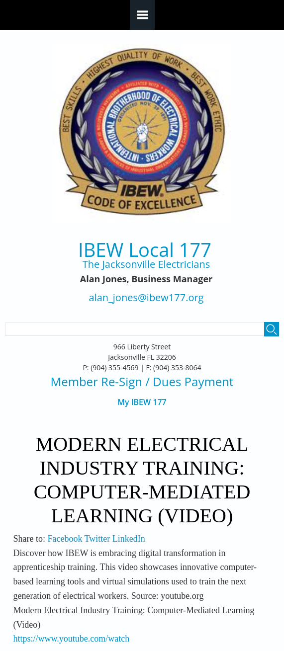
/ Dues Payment (187, 381)
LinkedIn (128, 539)
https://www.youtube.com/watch (71, 639)
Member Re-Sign (96, 381)
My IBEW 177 (142, 402)
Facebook (64, 539)
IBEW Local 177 (144, 250)
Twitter (97, 539)
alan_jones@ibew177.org (146, 298)
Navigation (142, 15)
